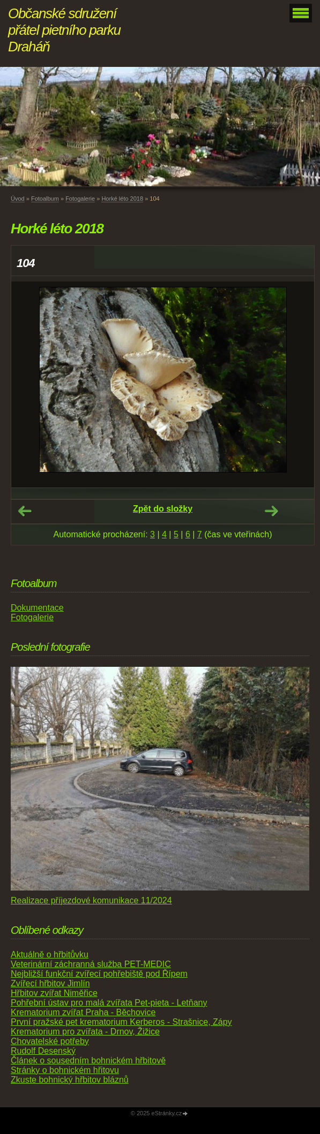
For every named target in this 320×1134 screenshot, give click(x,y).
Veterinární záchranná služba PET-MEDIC (91, 964)
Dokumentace (37, 607)
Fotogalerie (80, 198)
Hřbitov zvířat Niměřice (54, 993)
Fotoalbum (45, 198)
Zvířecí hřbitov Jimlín (50, 983)
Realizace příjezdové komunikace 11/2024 (91, 900)
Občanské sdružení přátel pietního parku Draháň (64, 30)
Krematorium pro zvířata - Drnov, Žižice (85, 1031)
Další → (271, 511)
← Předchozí (25, 511)
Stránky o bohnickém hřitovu (65, 1070)
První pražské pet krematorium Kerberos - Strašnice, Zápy (121, 1021)
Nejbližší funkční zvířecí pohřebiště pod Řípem (99, 973)
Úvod (18, 198)
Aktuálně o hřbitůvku (49, 954)
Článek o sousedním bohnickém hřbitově (88, 1060)
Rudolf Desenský (43, 1050)
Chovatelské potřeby (50, 1041)
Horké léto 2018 (122, 198)
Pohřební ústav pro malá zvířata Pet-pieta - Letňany (109, 1002)
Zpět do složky (162, 508)
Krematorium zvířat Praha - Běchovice (83, 1012)
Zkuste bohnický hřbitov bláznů (70, 1079)
